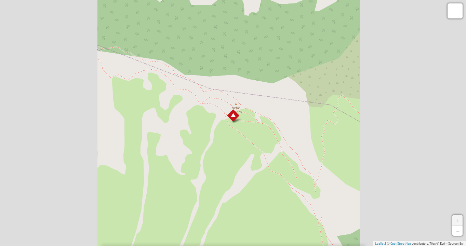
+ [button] (458, 220)
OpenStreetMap (400, 243)
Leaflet (380, 243)
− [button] (458, 230)
